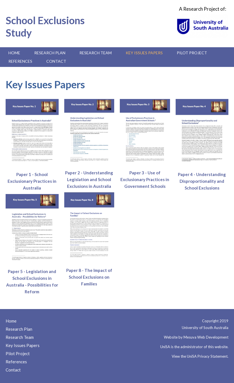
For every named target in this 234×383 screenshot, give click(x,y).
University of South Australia (205, 327)
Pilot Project (192, 52)
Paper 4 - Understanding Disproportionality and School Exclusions (202, 181)
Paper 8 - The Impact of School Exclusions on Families (89, 277)
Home (14, 52)
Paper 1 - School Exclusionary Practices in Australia (32, 181)
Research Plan (49, 52)
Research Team (95, 52)
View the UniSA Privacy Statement (200, 356)
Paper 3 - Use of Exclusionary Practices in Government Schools (144, 179)
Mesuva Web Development (205, 337)
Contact (56, 61)
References (20, 61)
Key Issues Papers (144, 52)
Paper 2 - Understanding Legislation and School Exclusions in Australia (89, 179)
